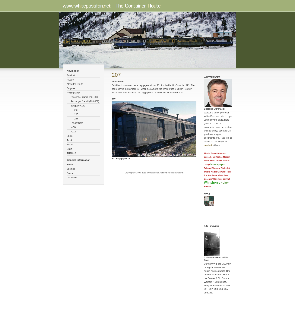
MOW (73, 127)
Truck (69, 140)
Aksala (207, 153)
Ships (69, 136)
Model (70, 144)
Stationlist (225, 168)
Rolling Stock (73, 92)
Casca (206, 157)
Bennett (214, 153)
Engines (71, 88)
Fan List (71, 75)
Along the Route (75, 84)
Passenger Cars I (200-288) (84, 97)
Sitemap (71, 169)
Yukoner (207, 187)
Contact (71, 173)
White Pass (216, 172)
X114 (73, 131)
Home (70, 164)
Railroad (207, 168)
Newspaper (217, 164)
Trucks (207, 172)
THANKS (71, 153)
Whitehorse (212, 182)
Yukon (225, 182)
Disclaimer (72, 177)
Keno (212, 157)
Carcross (222, 153)
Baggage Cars (78, 105)
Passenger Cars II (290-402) (85, 101)
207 (76, 118)
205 (76, 114)
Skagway (216, 168)
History (70, 79)
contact (208, 145)
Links (69, 149)
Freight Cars (77, 123)
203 (76, 110)
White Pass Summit (221, 179)
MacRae (219, 157)
